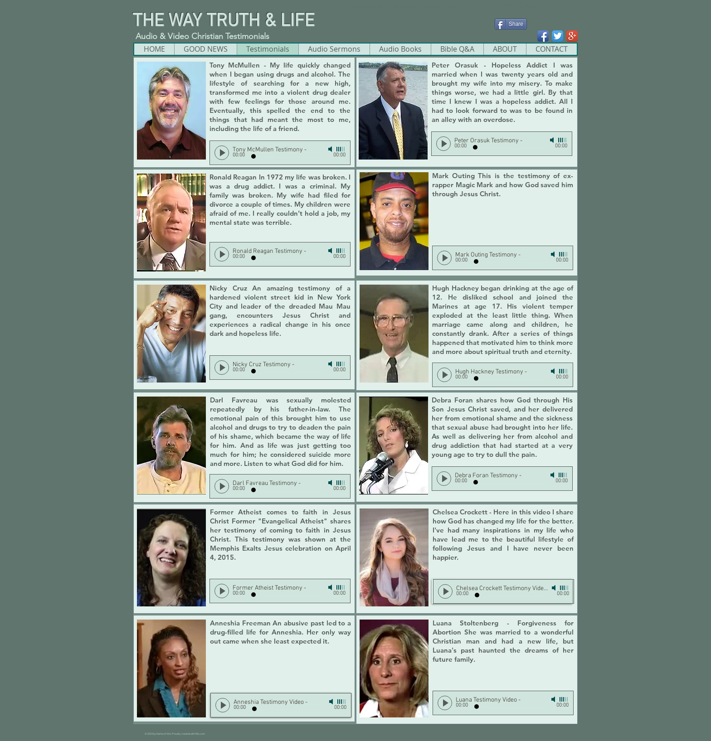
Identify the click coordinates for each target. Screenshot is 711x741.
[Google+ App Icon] (572, 36)
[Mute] (331, 149)
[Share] (511, 24)
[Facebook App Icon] (543, 36)
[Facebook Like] (512, 37)
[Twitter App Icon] (557, 36)
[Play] (221, 152)
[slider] (341, 149)
